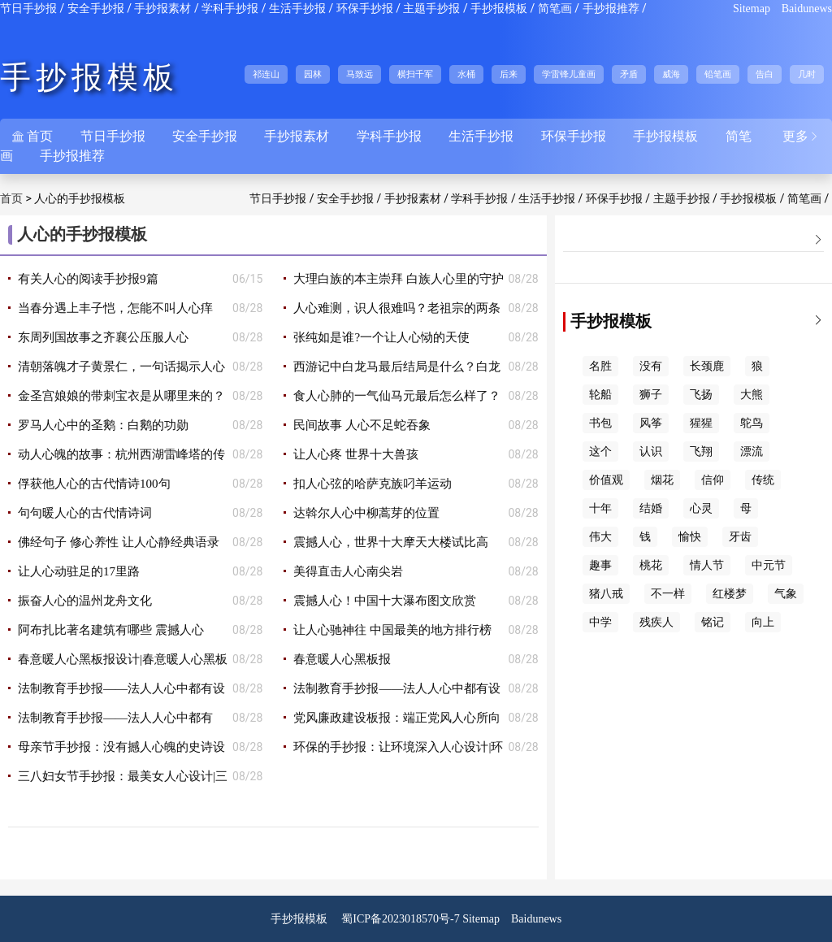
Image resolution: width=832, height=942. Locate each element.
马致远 (359, 74)
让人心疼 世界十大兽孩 (355, 454)
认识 (650, 451)
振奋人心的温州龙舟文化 (85, 600)
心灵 (701, 508)
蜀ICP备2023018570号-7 (400, 919)
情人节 (707, 565)
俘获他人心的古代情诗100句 (94, 483)
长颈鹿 (707, 366)
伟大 (600, 537)
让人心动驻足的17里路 (79, 571)
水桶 (466, 74)
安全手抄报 (95, 8)
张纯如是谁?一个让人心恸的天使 (381, 337)
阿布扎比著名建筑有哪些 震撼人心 (111, 629)
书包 (600, 423)
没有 (650, 366)
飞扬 (701, 395)
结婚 (650, 508)
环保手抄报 (364, 8)
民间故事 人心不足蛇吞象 (362, 425)
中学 (600, 622)
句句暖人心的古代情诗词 (85, 512)
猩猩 (701, 423)
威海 (671, 74)
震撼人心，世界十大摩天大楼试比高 (390, 542)
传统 (763, 480)
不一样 (668, 594)
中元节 (769, 565)
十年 (600, 508)
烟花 (662, 480)
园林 (313, 74)
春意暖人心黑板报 (342, 659)
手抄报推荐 (611, 8)
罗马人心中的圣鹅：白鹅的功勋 (103, 425)
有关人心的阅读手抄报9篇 (88, 278)
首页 (11, 199)
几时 (807, 74)
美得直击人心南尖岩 (348, 571)
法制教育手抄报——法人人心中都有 (115, 717)
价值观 (606, 480)
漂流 (751, 451)
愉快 (689, 537)
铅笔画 (717, 74)
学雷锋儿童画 (569, 74)
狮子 (650, 395)
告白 (765, 74)
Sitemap (751, 8)
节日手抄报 (28, 8)
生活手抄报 (297, 8)
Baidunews (807, 8)
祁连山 (266, 74)
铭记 (712, 622)
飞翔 (701, 451)
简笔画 (555, 8)
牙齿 (740, 537)
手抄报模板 (498, 8)
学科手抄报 (230, 8)
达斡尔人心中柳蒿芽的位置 (366, 512)
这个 (600, 451)
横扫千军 (415, 74)
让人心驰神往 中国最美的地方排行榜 (392, 629)
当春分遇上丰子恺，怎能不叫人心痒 (115, 308)
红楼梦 (730, 594)
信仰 (712, 480)
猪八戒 (606, 594)
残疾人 (656, 622)
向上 (763, 622)
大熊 (751, 395)
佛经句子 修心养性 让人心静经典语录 (118, 542)
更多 (801, 136)
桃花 (650, 565)
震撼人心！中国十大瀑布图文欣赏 (384, 600)
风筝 (650, 423)
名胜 (600, 366)
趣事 (600, 565)
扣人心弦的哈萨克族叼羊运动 (372, 483)
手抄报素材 (162, 8)
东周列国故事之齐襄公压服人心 (103, 337)
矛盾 (629, 74)
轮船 (600, 395)
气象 (785, 594)
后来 (509, 74)
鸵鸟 (751, 423)
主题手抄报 (431, 8)
